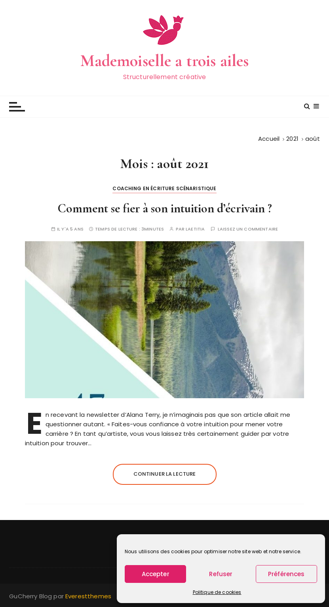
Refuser (220, 574)
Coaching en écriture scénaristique (164, 188)
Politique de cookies (217, 592)
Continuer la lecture (164, 474)
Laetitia (195, 229)
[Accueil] (269, 138)
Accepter (155, 574)
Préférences (286, 574)
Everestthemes (88, 596)
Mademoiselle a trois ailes (164, 61)
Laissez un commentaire (248, 229)
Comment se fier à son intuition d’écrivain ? (164, 208)
